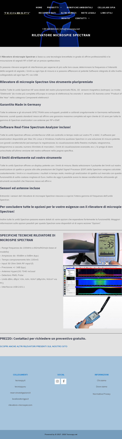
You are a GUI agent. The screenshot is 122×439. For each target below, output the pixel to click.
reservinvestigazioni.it (20, 392)
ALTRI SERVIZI (69, 13)
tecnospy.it (20, 380)
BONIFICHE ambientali (80, 7)
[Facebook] (63, 381)
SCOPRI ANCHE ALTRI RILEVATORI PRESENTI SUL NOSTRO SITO (33, 346)
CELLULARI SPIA (106, 7)
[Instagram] (57, 381)
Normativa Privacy (101, 394)
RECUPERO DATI (47, 13)
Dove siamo (101, 386)
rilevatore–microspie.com (20, 405)
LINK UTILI (107, 13)
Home (39, 7)
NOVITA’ (66, 18)
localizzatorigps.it (20, 399)
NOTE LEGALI (88, 13)
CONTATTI (83, 18)
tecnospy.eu (20, 386)
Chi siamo (101, 380)
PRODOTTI (55, 7)
